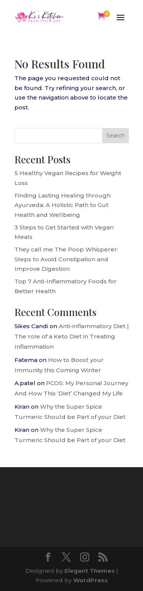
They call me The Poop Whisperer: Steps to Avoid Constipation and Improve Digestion (66, 259)
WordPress (90, 580)
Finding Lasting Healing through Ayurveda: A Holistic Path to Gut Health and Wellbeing (62, 205)
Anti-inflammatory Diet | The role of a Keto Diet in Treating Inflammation (71, 336)
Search (115, 135)
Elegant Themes (89, 570)
